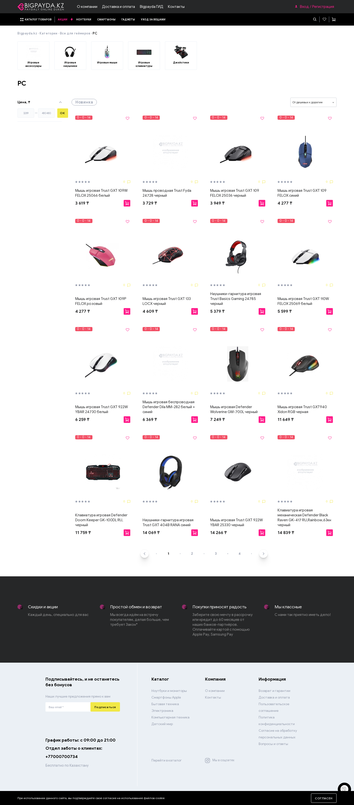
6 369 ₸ (150, 419)
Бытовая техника (165, 704)
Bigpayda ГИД (151, 6)
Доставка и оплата (118, 6)
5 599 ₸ (285, 311)
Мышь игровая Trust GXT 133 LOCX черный (167, 301)
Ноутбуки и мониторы (169, 691)
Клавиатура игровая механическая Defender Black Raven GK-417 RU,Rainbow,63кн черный (304, 517)
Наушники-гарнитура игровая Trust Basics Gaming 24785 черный (235, 299)
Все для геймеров (75, 33)
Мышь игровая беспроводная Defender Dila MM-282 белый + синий (169, 407)
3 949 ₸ (217, 203)
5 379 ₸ (217, 311)
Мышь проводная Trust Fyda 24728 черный (167, 193)
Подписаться (105, 707)
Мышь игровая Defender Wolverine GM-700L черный (234, 409)
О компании (87, 6)
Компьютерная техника (170, 717)
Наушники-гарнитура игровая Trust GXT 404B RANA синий (168, 522)
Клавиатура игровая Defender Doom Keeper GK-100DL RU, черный (101, 520)
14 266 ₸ (218, 532)
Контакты (176, 6)
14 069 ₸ (151, 532)
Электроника (162, 711)
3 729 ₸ (150, 203)
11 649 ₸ (286, 419)
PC (95, 33)
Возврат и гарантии (274, 691)
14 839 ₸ (286, 532)
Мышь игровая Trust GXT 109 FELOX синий (302, 193)
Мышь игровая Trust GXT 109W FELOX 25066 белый (101, 193)
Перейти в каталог (166, 760)
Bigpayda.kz (27, 33)
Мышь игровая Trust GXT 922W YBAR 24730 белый (101, 409)
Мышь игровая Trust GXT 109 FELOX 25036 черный (234, 193)
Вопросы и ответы (273, 744)
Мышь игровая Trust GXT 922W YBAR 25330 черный (236, 522)
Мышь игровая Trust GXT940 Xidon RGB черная (302, 409)
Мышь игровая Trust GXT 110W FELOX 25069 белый (303, 301)
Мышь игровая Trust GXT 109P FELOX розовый (100, 301)
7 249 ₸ (217, 419)
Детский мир (162, 724)
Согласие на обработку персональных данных (278, 734)
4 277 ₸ (285, 203)
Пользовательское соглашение (274, 707)
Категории (49, 33)
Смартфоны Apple (166, 697)
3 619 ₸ (82, 203)
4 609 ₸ (150, 311)
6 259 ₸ (82, 419)
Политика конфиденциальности (277, 720)
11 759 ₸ (83, 532)
